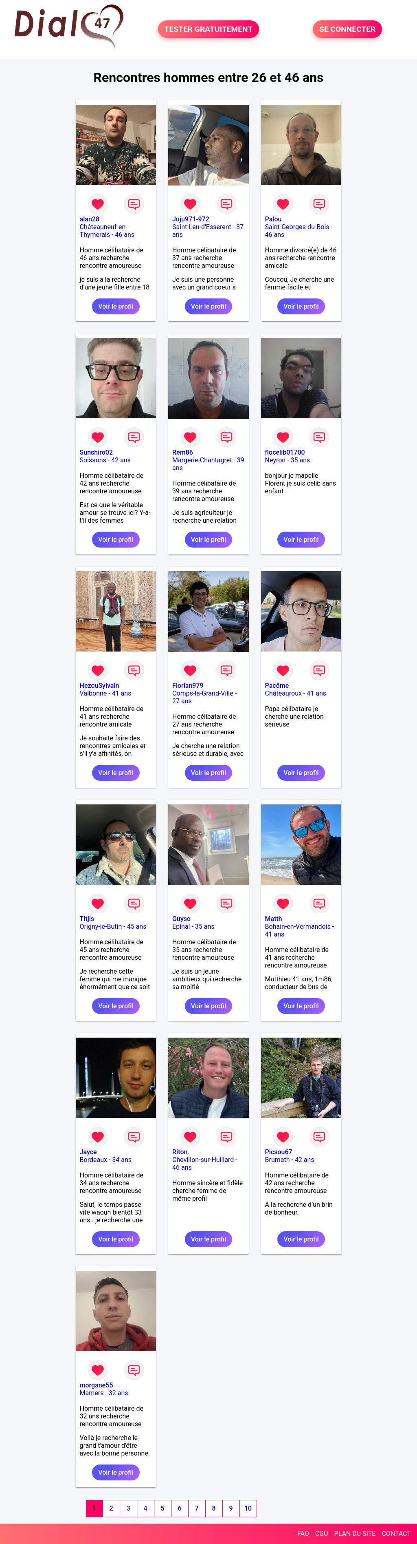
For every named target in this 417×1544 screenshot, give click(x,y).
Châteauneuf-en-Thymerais (103, 231)
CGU (321, 1533)
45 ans (137, 926)
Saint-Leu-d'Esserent (201, 227)
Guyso (181, 919)
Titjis (87, 919)
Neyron (275, 460)
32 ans (118, 1393)
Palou (273, 219)
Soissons (93, 460)
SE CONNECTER (347, 29)
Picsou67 (278, 1152)
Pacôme (277, 685)
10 (248, 1508)
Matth (273, 919)
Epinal (181, 926)
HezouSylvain (99, 685)
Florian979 (188, 685)
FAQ (303, 1533)
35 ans (300, 460)
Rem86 (182, 452)
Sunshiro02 (96, 452)
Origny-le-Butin (101, 926)
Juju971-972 (190, 219)
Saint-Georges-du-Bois (297, 227)
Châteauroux (283, 693)
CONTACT (396, 1533)
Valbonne (93, 693)
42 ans (121, 460)
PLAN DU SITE (355, 1533)
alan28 (89, 219)
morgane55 (96, 1385)
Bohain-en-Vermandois (298, 926)
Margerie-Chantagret (202, 460)
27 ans (182, 701)
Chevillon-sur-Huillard (203, 1160)
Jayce (88, 1152)
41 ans (122, 693)
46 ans (124, 235)
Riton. (180, 1152)
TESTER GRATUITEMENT (209, 29)
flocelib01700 (285, 452)
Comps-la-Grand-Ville (202, 693)
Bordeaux (93, 1160)
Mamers (92, 1393)
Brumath (277, 1160)
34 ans (122, 1160)
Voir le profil (115, 306)
